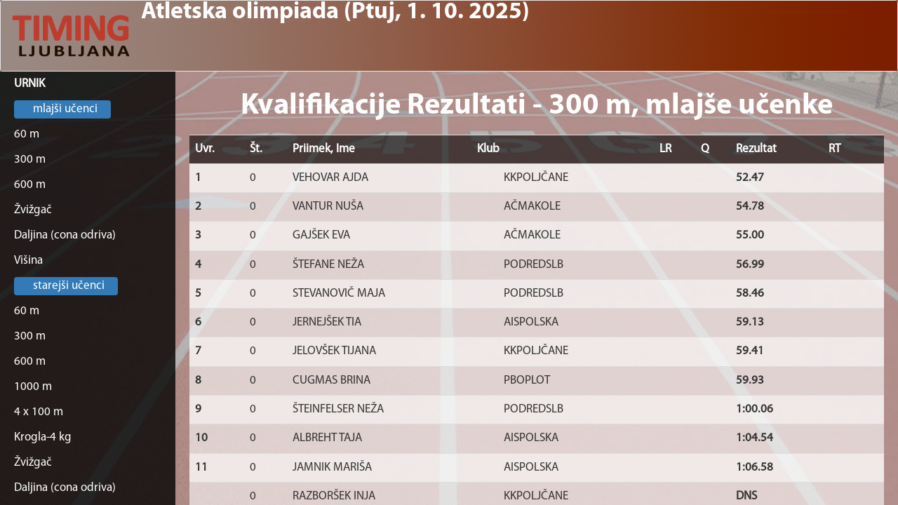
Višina (28, 261)
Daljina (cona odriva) (65, 235)
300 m (30, 160)
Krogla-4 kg (43, 437)
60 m (26, 134)
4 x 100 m (38, 412)
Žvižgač (33, 210)
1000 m (33, 387)
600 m (30, 185)
